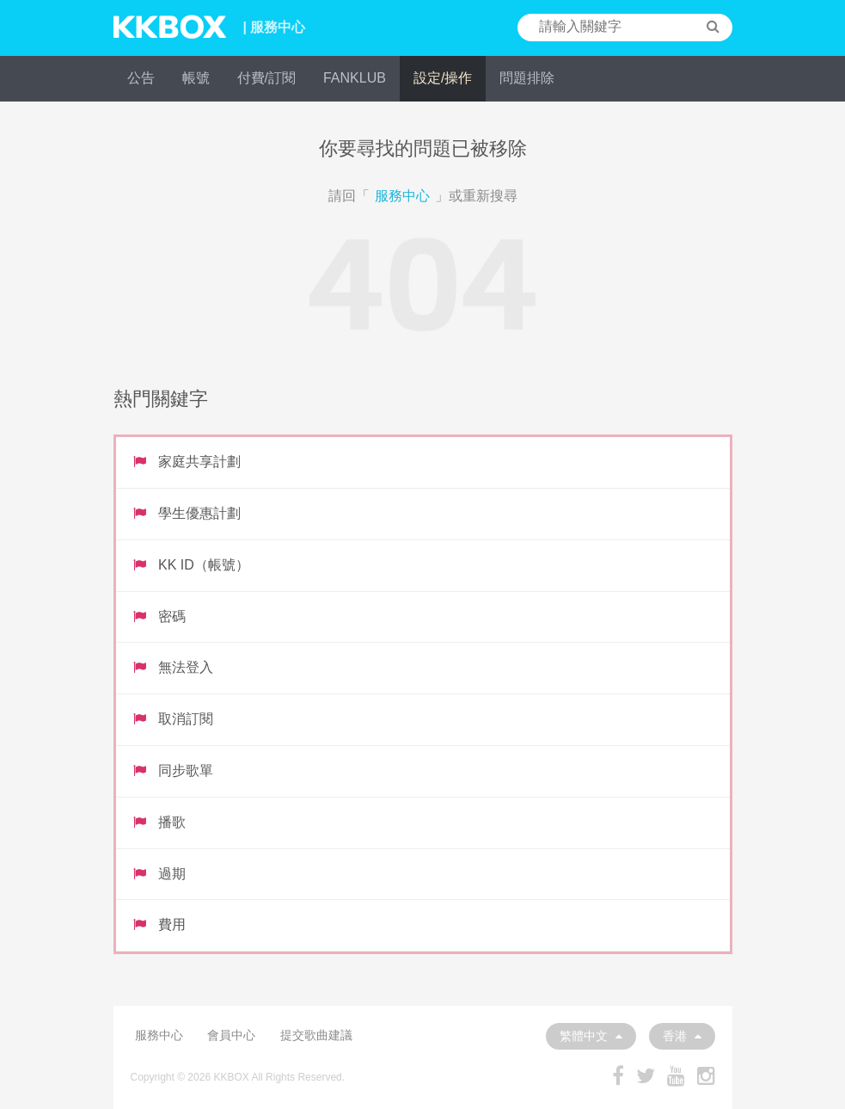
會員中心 (231, 1035)
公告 (141, 78)
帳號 (196, 78)
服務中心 (402, 195)
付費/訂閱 (266, 78)
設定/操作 (442, 78)
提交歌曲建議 (316, 1035)
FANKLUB (354, 78)
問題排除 (526, 78)
